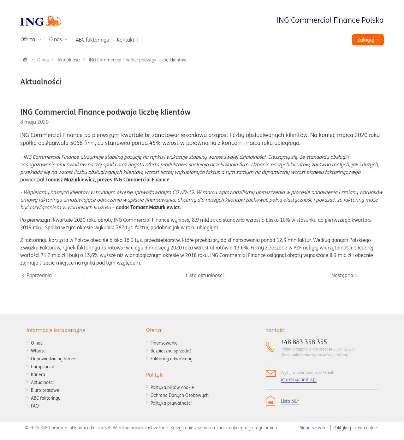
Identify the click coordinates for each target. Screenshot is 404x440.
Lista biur (290, 401)
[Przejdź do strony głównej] (40, 20)
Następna (342, 275)
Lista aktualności (205, 275)
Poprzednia (39, 275)
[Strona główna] (25, 59)
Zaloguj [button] (365, 40)
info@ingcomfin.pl (299, 379)
